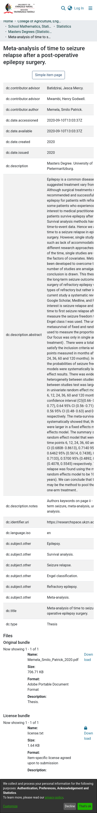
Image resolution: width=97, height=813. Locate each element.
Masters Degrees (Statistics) (30, 32)
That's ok (85, 806)
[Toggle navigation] (90, 8)
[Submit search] (63, 8)
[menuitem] (70, 8)
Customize (10, 806)
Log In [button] (79, 8)
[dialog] (48, 796)
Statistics (64, 26)
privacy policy (54, 797)
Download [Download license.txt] (88, 733)
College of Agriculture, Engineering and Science (39, 21)
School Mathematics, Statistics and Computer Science (30, 26)
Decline (70, 806)
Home (8, 21)
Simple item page (48, 75)
